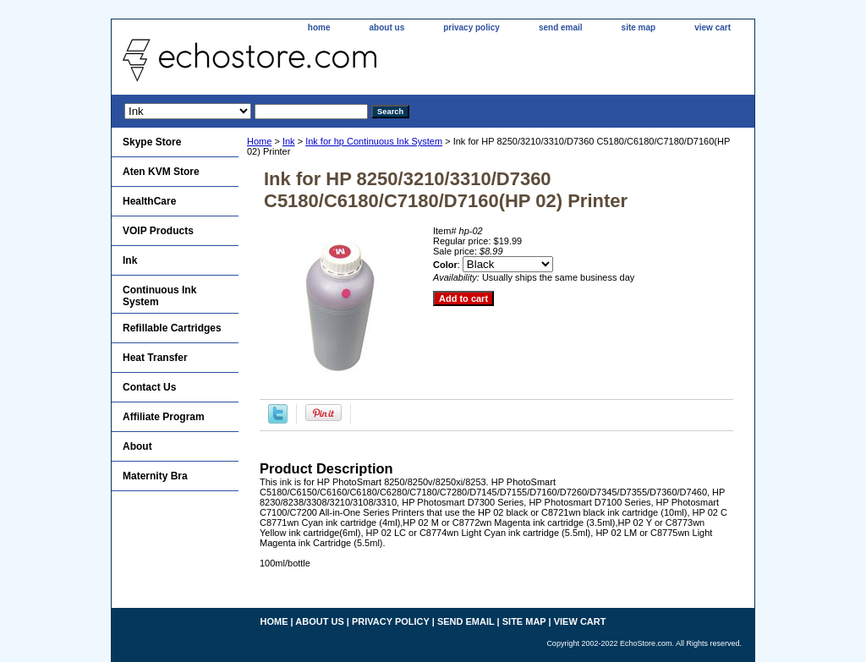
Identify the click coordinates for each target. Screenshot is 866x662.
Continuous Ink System (159, 296)
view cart (712, 27)
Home (259, 141)
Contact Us (149, 387)
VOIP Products (158, 231)
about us (387, 27)
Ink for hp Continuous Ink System (373, 141)
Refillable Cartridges (172, 328)
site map (639, 27)
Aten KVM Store (161, 172)
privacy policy (471, 27)
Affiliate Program (164, 417)
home (319, 27)
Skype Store (152, 142)
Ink (288, 141)
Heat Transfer (155, 358)
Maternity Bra (155, 476)
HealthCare (149, 201)
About (137, 446)
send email (561, 27)
